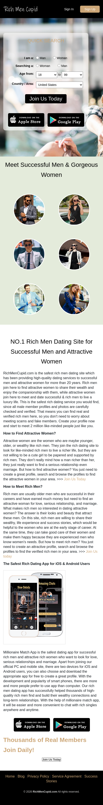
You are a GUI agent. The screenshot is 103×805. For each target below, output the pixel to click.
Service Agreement (66, 776)
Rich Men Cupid (21, 9)
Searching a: (24, 66)
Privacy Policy (38, 776)
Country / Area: (23, 83)
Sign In (69, 9)
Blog (21, 776)
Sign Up (89, 9)
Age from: (26, 73)
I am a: (29, 58)
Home (10, 776)
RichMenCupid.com (45, 791)
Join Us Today (45, 99)
